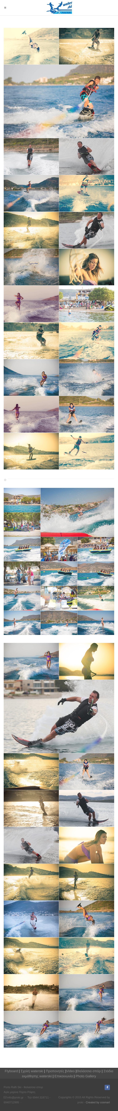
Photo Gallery (86, 1076)
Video (70, 1071)
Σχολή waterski (32, 1071)
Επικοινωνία (64, 1076)
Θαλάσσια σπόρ (89, 1071)
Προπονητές (55, 1071)
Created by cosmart (98, 1102)
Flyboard (11, 1071)
